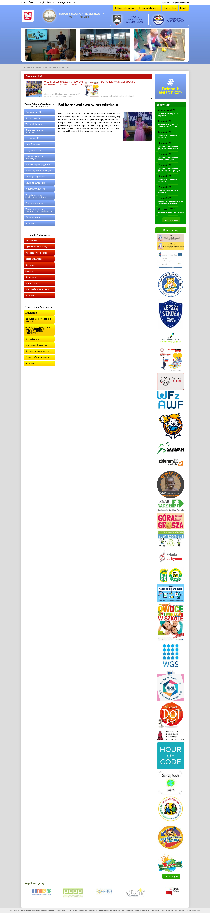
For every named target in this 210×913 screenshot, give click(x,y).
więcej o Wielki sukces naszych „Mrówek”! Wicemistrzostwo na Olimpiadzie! (62, 95)
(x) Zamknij (196, 910)
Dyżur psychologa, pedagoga (34, 131)
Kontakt (183, 8)
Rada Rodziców (32, 144)
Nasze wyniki (31, 277)
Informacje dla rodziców (37, 289)
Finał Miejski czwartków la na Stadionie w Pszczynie (170, 202)
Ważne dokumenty (34, 124)
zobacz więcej (171, 220)
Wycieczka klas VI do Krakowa (171, 212)
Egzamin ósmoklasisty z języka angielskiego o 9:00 (169, 169)
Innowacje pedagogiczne (37, 164)
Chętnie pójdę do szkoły (37, 357)
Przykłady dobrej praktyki (38, 170)
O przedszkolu (32, 339)
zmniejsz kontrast (66, 2)
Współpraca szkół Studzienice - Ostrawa (36, 196)
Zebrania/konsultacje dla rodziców (168, 191)
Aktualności (36, 67)
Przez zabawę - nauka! (36, 252)
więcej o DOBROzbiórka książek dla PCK (117, 96)
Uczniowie (30, 265)
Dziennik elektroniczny (149, 8)
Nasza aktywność (33, 259)
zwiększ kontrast (46, 2)
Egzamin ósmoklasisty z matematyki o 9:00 (168, 158)
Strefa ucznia (31, 283)
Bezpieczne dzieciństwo (37, 351)
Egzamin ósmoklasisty (36, 246)
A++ (31, 2)
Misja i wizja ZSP (33, 112)
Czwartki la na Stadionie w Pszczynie (169, 136)
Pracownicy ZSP (33, 138)
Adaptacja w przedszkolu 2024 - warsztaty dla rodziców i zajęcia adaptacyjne (37, 330)
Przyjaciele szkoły (34, 150)
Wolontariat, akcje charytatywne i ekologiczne (38, 210)
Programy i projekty (35, 203)
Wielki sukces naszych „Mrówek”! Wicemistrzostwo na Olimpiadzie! (63, 83)
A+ (25, 2)
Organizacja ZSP (33, 118)
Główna (26, 67)
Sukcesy (29, 271)
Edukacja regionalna (35, 176)
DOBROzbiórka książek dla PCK (118, 82)
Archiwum (30, 223)
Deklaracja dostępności (125, 8)
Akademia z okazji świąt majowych (168, 114)
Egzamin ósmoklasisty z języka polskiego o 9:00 (168, 147)
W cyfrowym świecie (35, 188)
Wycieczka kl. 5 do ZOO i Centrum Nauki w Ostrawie (169, 125)
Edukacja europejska (35, 182)
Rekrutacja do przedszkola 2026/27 (38, 319)
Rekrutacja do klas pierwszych (34, 157)
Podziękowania (32, 217)
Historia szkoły (170, 8)
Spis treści (166, 2)
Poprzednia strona (181, 2)
